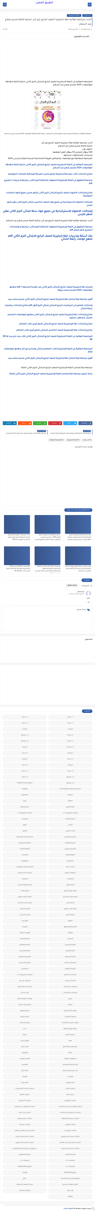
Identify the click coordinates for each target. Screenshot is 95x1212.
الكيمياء (70, 939)
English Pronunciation (24, 783)
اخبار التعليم (70, 807)
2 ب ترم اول (25, 735)
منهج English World (25, 1166)
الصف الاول (70, 885)
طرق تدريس (24, 1041)
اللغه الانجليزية (70, 957)
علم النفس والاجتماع (70, 1047)
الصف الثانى (70, 903)
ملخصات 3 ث (70, 1166)
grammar (24, 795)
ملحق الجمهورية (25, 1154)
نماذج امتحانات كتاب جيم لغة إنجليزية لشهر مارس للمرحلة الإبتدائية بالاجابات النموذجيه (49, 174)
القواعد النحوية (25, 933)
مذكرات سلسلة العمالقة (70, 1118)
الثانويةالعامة (70, 855)
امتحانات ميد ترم (24, 981)
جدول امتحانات (25, 1023)
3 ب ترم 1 (25, 753)
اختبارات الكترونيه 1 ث (24, 813)
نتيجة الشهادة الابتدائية (24, 1184)
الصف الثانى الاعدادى (25, 903)
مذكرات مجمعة (24, 1124)
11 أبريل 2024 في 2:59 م (76, 594)
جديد (24, 1029)
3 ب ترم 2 (70, 759)
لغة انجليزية (70, 1083)
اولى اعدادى (25, 993)
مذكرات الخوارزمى (70, 1101)
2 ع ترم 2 (70, 753)
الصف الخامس (25, 909)
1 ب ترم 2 (25, 717)
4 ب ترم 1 (25, 765)
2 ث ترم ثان (70, 747)
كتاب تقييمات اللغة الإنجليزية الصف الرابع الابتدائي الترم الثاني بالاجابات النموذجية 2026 (19, 537)
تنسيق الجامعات (70, 1017)
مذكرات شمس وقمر (25, 1118)
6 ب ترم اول (70, 783)
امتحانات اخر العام (70, 975)
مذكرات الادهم (25, 1095)
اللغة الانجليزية (74, 15)
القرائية (70, 933)
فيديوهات (24, 1053)
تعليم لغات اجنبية (24, 1005)
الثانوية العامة (25, 849)
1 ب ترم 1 (70, 717)
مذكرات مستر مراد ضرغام (70, 1148)
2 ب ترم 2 (70, 735)
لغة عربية (24, 1083)
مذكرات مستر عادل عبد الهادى (70, 1142)
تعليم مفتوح (24, 1011)
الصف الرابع (70, 915)
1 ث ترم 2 (25, 723)
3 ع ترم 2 (25, 759)
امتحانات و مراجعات (70, 993)
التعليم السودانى (70, 849)
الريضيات (25, 879)
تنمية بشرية (24, 1017)
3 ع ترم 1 (70, 765)
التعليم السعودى (25, 843)
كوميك (24, 1077)
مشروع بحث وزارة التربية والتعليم (24, 1148)
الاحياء (70, 825)
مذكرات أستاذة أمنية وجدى (24, 1089)
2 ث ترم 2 (70, 741)
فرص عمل (24, 1047)
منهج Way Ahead (70, 1172)
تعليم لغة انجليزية (70, 1011)
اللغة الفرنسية (24, 951)
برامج (70, 999)
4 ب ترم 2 (87, 15)
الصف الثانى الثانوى (70, 909)
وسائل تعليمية (24, 1190)
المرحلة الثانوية (70, 969)
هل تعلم (70, 1190)
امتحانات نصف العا (70, 987)
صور (70, 1041)
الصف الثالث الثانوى (25, 897)
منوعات (24, 1172)
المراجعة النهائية (57, 440)
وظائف (70, 1196)
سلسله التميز (70, 1035)
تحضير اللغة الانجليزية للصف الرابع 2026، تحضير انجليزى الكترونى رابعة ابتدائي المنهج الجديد (47, 537)
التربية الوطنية (70, 843)
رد (88, 602)
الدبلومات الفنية (70, 873)
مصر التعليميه (70, 1154)
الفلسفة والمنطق (70, 927)
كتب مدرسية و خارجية (70, 1071)
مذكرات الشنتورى (25, 1101)
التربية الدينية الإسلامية (25, 837)
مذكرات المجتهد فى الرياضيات (24, 1106)
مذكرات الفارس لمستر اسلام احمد (70, 1106)
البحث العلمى (70, 831)
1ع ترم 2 (24, 729)
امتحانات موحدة (70, 981)
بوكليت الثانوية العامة (24, 999)
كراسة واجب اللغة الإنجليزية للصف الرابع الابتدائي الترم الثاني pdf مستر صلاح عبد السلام (78, 568)
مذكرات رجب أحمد (25, 1112)
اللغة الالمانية (25, 939)
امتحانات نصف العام (25, 987)
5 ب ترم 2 (25, 771)
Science (70, 795)
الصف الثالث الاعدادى (70, 897)
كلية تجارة (24, 1071)
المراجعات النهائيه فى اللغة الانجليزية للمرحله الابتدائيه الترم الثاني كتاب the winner (18, 568)
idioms (70, 801)
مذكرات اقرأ (70, 1095)
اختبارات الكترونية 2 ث (70, 813)
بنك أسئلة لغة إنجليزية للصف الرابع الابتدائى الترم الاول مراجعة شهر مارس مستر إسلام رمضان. (79, 537)
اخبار (24, 801)
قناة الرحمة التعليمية (70, 1065)
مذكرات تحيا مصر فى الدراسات (70, 1112)
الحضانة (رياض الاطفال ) (24, 867)
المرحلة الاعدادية (24, 963)
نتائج (24, 1178)
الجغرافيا (70, 861)
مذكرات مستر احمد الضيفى (70, 1136)
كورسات (70, 1077)
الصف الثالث (24, 891)
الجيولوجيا (24, 861)
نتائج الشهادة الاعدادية (70, 1184)
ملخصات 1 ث (70, 1160)
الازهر (24, 825)
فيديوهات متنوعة (70, 1059)
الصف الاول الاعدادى (25, 885)
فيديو (70, 1053)
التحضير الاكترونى (70, 837)
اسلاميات (24, 819)
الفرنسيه (25, 921)
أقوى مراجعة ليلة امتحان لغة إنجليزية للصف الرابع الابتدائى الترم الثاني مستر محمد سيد (50, 299)
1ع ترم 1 (70, 729)
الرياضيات (70, 879)
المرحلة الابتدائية (70, 963)
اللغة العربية (70, 951)
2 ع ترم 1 (24, 747)
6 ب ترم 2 (25, 777)
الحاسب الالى (70, 867)
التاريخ (25, 831)
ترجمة (70, 1005)
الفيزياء (24, 927)
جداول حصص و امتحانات (70, 1023)
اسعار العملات (70, 819)
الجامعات (24, 855)
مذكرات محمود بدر (70, 1130)
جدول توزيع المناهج (70, 1029)
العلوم (70, 921)
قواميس (25, 1065)
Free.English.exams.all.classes (70, 789)
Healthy (24, 789)
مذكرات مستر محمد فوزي (25, 1142)
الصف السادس (24, 915)
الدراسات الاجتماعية (25, 873)
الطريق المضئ (44, 2)
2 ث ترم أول (25, 741)
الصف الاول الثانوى (70, 891)
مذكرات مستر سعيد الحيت (24, 1136)
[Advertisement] (47, 60)
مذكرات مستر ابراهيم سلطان (25, 1130)
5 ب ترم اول (70, 777)
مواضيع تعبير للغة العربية (70, 1178)
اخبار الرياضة (24, 807)
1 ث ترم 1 (70, 723)
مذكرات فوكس (70, 1124)
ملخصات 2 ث (24, 1160)
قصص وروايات (25, 1059)
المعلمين (24, 969)
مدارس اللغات (70, 1089)
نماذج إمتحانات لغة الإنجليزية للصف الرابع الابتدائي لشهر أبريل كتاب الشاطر (55, 324)
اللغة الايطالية (25, 945)
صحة (25, 1035)
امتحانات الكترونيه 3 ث (24, 975)
